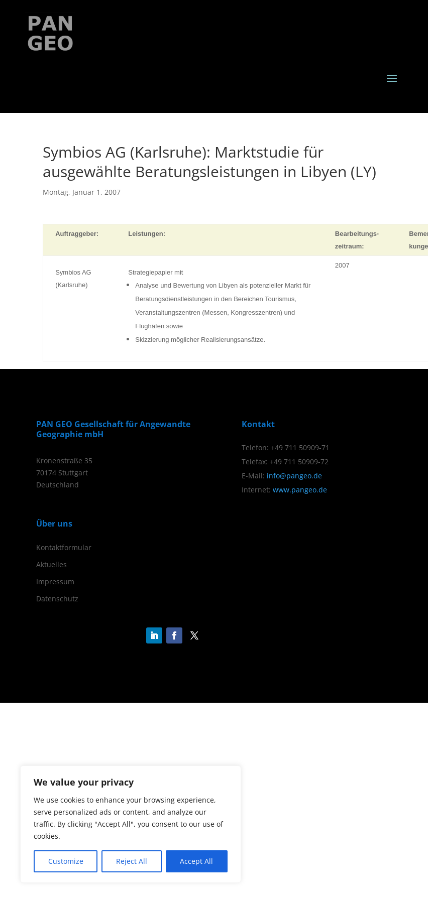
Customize (65, 861)
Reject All (131, 861)
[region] (130, 824)
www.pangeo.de (300, 489)
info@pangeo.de (294, 475)
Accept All (196, 861)
